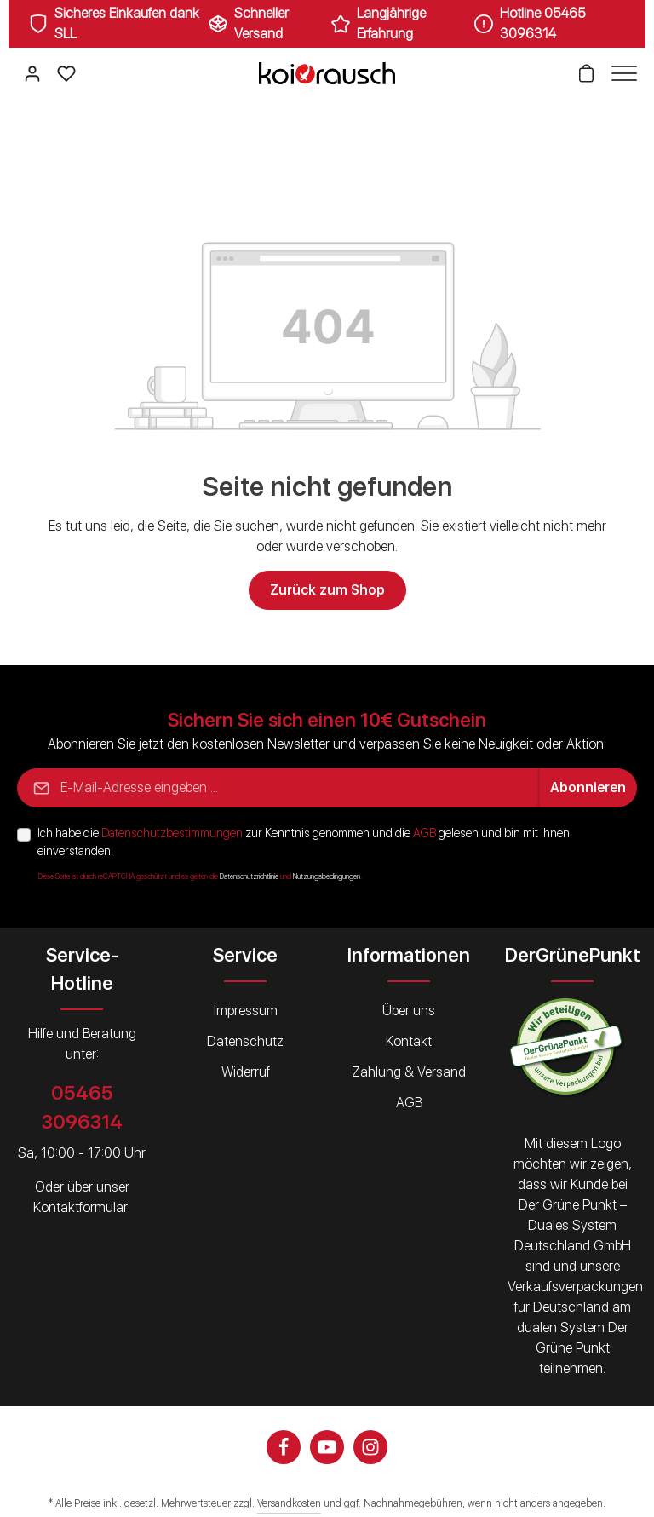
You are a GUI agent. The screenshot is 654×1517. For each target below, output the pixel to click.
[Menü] (620, 73)
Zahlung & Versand (409, 1072)
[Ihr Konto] (32, 73)
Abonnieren (588, 787)
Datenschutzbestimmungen (172, 833)
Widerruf (245, 1072)
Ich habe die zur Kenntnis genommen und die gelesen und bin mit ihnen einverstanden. (303, 842)
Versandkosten (289, 1503)
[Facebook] (284, 1447)
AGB (424, 833)
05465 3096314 (82, 1107)
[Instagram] (370, 1447)
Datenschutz (245, 1041)
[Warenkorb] (586, 73)
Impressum (246, 1011)
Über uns (408, 1011)
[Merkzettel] (66, 73)
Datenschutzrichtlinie (249, 876)
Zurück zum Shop (327, 590)
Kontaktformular (80, 1207)
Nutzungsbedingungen (326, 876)
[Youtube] (327, 1447)
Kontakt (409, 1041)
